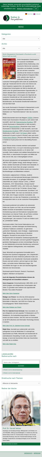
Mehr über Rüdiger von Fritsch (12, 307)
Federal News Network (10, 137)
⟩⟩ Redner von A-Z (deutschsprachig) (12, 369)
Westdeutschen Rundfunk (10, 131)
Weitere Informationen (25, 9)
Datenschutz (28, 453)
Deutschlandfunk (14, 126)
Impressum (37, 453)
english (38, 14)
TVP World (23, 133)
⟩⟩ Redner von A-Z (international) (11, 373)
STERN (29, 117)
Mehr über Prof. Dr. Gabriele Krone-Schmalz (16, 325)
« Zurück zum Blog (7, 354)
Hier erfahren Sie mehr (10, 444)
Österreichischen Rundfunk (24, 122)
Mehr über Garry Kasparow (11, 293)
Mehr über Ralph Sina (9, 344)
